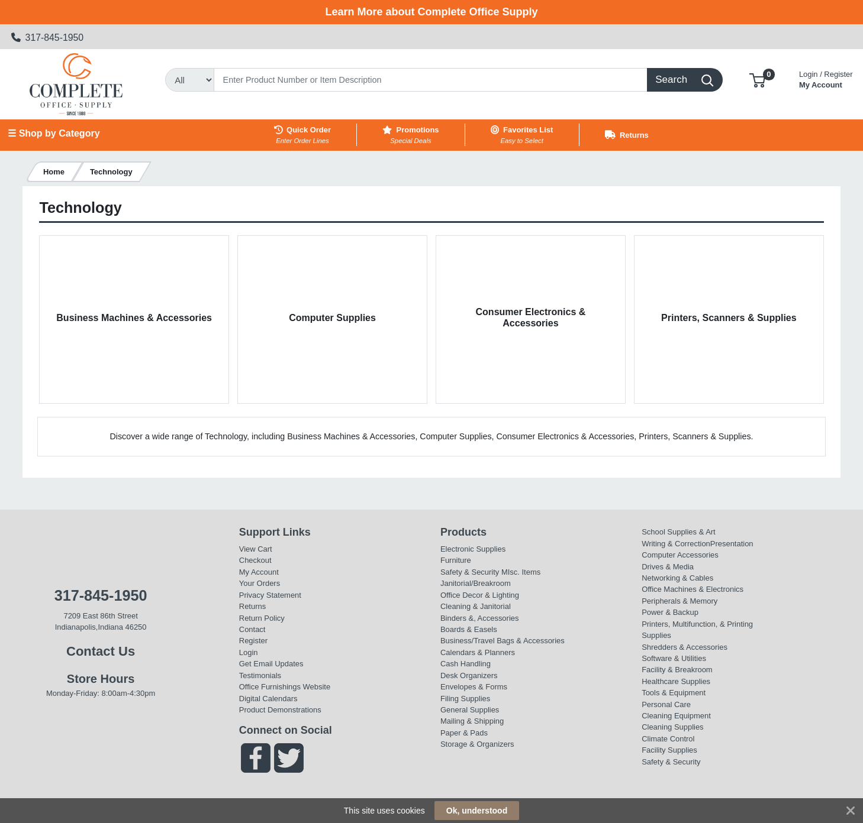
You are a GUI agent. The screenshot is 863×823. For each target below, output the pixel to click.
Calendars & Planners (477, 652)
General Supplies (469, 709)
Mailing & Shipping (472, 721)
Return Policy (262, 618)
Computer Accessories (680, 554)
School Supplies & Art (679, 531)
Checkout (255, 560)
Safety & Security (469, 572)
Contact (252, 629)
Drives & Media (668, 566)
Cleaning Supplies (672, 726)
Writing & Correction (676, 543)
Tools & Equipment (674, 692)
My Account (826, 78)
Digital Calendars (268, 698)
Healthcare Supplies (676, 681)
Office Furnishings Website (284, 686)
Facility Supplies (669, 750)
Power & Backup (670, 612)
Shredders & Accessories (684, 647)
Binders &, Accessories (479, 618)
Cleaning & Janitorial (475, 606)
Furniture (455, 560)
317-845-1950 (47, 38)
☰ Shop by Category (53, 133)
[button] (757, 79)
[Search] (431, 80)
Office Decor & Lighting (479, 595)
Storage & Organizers (477, 744)
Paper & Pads (464, 732)
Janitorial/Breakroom (475, 583)
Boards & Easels (468, 629)
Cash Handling (465, 663)
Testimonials (260, 675)
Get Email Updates (271, 663)
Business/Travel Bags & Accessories (502, 640)
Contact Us (100, 651)
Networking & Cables (677, 577)
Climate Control (668, 738)
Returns (252, 606)
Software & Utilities (674, 658)
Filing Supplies (465, 698)
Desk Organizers (468, 675)
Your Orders (259, 583)
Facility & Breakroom (677, 669)
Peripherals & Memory (679, 601)
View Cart (255, 549)
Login (248, 652)
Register (253, 640)
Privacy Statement (270, 595)
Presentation (731, 543)
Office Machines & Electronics (692, 589)
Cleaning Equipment (676, 715)
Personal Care (666, 704)
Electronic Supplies (472, 549)
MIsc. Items (520, 572)
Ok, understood (476, 810)
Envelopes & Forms (473, 686)
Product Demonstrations (280, 709)
